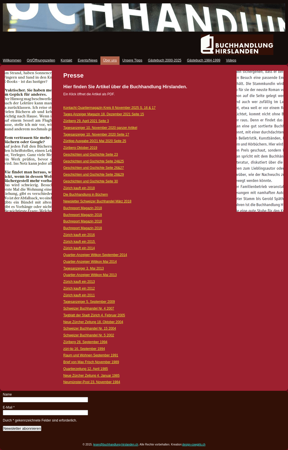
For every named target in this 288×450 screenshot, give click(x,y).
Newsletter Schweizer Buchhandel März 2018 (97, 201)
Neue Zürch (72, 322)
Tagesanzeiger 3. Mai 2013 (83, 268)
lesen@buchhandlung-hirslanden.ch (115, 444)
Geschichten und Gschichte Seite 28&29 (93, 175)
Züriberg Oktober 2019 (80, 148)
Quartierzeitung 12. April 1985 (85, 369)
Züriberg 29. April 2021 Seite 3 (86, 121)
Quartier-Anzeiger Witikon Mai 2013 (90, 275)
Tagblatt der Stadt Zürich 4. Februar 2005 (94, 315)
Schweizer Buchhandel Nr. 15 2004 (89, 328)
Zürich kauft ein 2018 (79, 188)
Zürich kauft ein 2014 (79, 248)
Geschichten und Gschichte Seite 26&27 (93, 168)
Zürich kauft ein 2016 (79, 235)
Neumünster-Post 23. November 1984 (91, 382)
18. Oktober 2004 (102, 322)
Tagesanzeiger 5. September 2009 (89, 302)
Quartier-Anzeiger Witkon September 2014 (95, 255)
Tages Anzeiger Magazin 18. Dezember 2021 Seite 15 (103, 114)
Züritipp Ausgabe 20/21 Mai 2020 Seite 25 (94, 141)
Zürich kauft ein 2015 (79, 242)
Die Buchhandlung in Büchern (85, 195)
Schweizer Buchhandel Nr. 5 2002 (88, 335)
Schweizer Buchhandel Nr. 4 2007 (88, 308)
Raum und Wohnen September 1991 (90, 355)
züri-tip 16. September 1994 (84, 349)
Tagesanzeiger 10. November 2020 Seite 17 (96, 134)
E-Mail (9, 407)
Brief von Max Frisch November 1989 (91, 362)
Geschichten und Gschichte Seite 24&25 (93, 161)
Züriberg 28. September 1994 (85, 342)
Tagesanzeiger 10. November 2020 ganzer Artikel (100, 128)
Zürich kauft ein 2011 (79, 295)
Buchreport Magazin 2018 (82, 208)
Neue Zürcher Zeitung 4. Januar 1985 (91, 376)
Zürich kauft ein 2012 (79, 288)
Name (7, 394)
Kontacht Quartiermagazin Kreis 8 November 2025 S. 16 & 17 (109, 108)
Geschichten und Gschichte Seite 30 (90, 181)
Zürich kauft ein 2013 (79, 282)
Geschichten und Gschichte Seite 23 (90, 154)
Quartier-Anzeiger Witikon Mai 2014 (90, 262)
